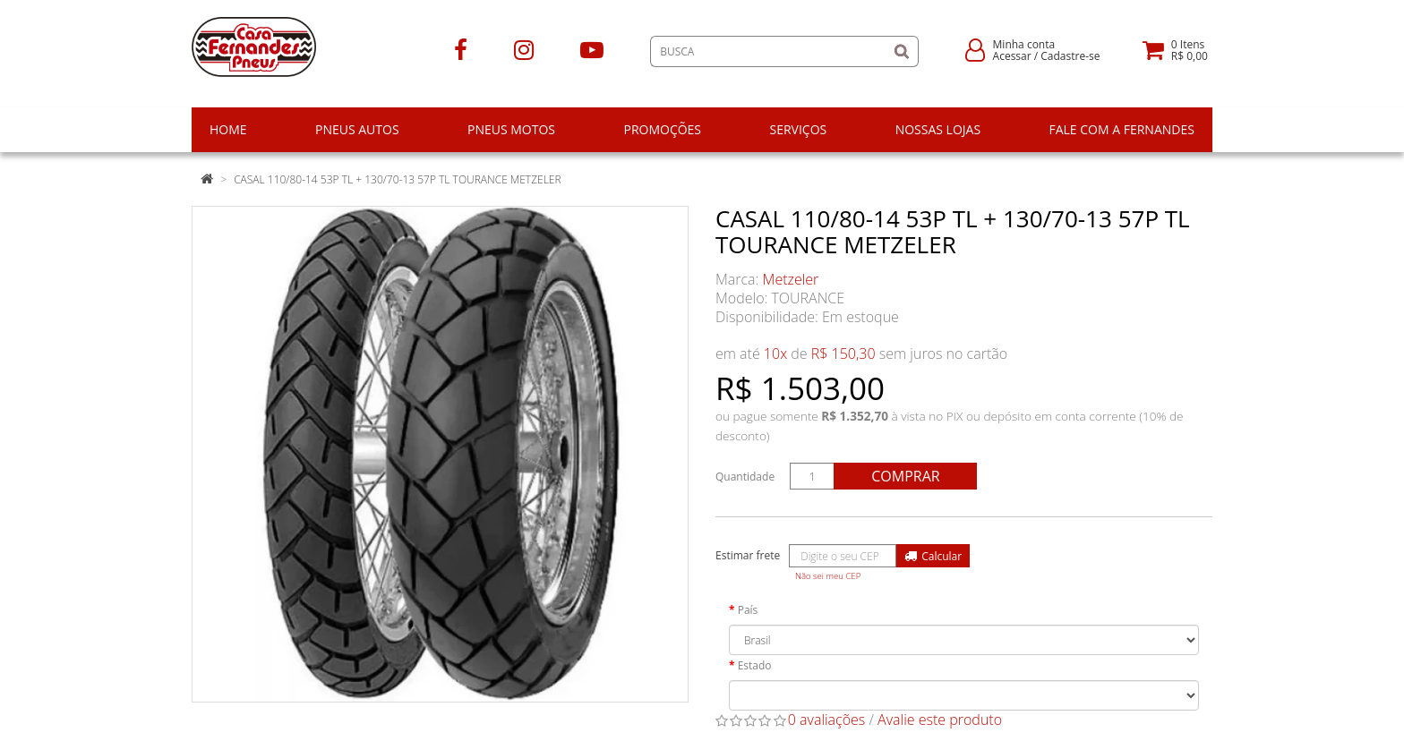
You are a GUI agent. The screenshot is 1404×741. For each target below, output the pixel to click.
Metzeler (791, 279)
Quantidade (745, 476)
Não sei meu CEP (827, 576)
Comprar (905, 476)
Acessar (1012, 56)
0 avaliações (827, 719)
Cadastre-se (1070, 56)
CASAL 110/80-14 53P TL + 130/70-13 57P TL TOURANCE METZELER (397, 179)
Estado (755, 665)
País (748, 610)
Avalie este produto (940, 719)
